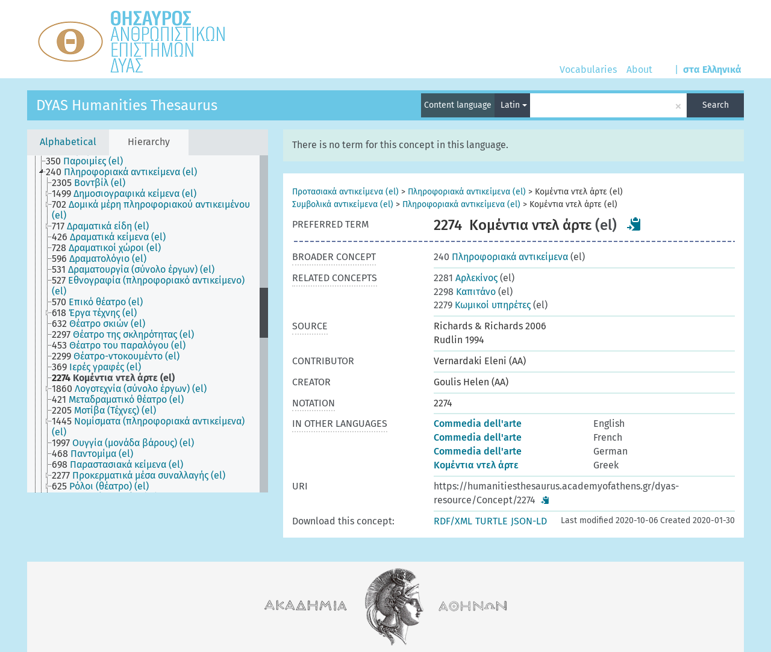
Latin (514, 105)
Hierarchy (149, 141)
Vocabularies (588, 69)
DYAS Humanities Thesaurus (126, 105)
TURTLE (491, 521)
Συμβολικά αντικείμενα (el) (342, 204)
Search (715, 105)
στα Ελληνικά (712, 69)
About (639, 69)
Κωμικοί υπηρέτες (482, 305)
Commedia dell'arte (478, 423)
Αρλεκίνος (466, 278)
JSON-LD (529, 521)
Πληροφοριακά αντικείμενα (501, 256)
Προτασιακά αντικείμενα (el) (345, 192)
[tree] (147, 323)
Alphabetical (68, 141)
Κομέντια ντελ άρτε (476, 465)
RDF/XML (453, 521)
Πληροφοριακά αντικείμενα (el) (467, 192)
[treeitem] (89, 161)
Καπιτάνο (465, 291)
